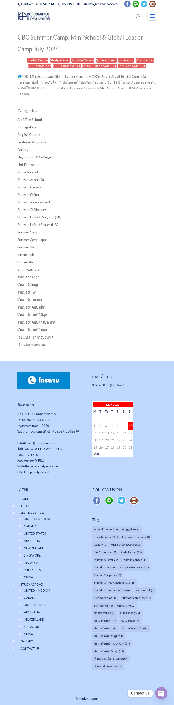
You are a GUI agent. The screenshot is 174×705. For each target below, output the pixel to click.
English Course (37, 60)
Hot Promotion (28, 165)
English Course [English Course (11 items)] (106, 537)
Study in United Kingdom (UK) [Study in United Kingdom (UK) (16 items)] (114, 582)
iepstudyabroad (38, 472)
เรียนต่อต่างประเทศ (132, 66)
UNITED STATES (35, 533)
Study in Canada (82, 60)
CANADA (30, 526)
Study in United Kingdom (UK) (39, 217)
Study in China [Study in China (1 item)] (104, 567)
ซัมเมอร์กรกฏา (28, 277)
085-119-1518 (27, 455)
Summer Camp (106, 60)
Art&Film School (29, 120)
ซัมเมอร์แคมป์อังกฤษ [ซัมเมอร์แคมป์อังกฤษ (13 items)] (109, 651)
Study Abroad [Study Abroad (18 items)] (131, 552)
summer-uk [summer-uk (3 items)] (145, 590)
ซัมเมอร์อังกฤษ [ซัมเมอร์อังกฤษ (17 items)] (105, 620)
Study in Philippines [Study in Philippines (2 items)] (107, 575)
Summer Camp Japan (32, 240)
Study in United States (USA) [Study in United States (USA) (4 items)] (113, 590)
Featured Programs (32, 142)
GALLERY (27, 641)
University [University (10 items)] (126, 605)
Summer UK (25, 247)
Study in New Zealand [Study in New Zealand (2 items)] (134, 567)
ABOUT (26, 506)
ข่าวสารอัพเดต (28, 270)
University (25, 262)
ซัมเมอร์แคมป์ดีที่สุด (66, 66)
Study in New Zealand (33, 202)
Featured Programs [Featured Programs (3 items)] (136, 537)
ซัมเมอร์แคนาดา (39, 66)
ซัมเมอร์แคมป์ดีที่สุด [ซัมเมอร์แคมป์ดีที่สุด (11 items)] (108, 636)
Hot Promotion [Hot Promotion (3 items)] (105, 552)
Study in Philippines (32, 210)
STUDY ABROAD (32, 584)
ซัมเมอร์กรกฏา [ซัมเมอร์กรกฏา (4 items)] (130, 613)
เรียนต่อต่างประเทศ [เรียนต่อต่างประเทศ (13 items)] (108, 666)
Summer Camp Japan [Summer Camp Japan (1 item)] (136, 598)
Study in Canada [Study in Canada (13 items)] (135, 560)
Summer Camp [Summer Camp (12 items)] (106, 598)
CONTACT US (30, 648)
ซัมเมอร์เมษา (145, 60)
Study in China (28, 195)
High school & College (34, 157)
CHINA (28, 577)
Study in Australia (30, 180)
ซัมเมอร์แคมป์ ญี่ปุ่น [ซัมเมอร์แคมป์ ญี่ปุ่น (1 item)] (135, 628)
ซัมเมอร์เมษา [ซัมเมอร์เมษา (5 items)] (130, 620)
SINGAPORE (32, 555)
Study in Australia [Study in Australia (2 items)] (106, 560)
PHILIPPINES (32, 570)
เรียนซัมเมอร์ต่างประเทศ (99, 66)
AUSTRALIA (32, 541)
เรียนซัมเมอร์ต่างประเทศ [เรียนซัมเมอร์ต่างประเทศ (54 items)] (111, 658)
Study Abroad (60, 60)
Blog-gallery (27, 127)
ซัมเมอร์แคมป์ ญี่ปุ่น (31, 307)
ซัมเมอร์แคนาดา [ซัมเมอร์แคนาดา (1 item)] (106, 628)
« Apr (95, 454)
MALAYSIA (31, 563)
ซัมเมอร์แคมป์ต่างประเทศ (36, 322)
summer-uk (126, 60)
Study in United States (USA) (38, 225)
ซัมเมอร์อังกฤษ (28, 285)
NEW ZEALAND (34, 548)
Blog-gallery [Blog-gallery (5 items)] (131, 529)
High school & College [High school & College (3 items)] (126, 544)
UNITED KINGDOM (37, 519)
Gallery (23, 150)
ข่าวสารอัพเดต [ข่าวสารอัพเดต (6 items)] (104, 613)
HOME (25, 499)
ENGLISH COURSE (33, 513)
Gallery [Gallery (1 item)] (100, 544)
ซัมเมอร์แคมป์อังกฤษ (32, 330)
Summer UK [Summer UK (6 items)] (103, 605)
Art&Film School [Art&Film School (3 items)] (106, 529)
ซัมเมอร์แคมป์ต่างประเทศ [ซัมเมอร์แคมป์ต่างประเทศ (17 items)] (112, 643)
